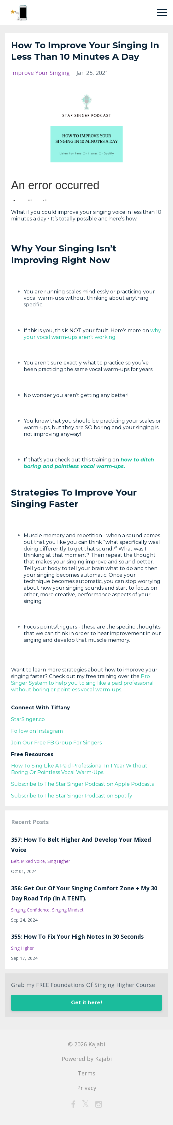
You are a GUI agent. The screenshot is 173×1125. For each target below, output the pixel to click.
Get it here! (86, 1003)
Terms (86, 1073)
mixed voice (33, 861)
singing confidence (30, 910)
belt (15, 861)
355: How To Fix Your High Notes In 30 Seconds (77, 936)
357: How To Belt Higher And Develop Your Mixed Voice (81, 844)
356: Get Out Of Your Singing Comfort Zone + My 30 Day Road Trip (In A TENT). (84, 893)
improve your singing (40, 72)
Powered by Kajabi (87, 1058)
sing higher (58, 861)
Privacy (86, 1088)
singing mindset (67, 910)
